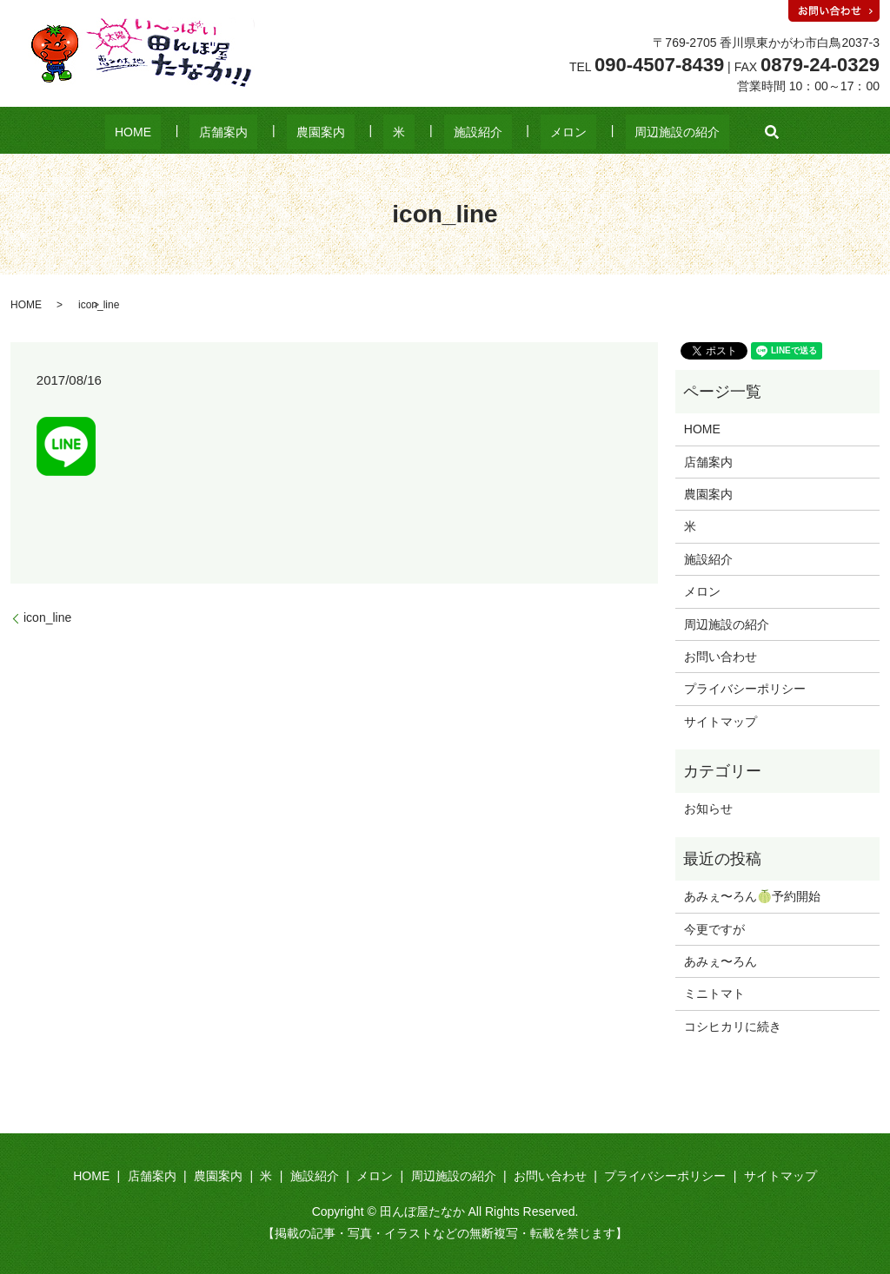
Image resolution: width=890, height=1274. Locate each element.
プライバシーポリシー (745, 689)
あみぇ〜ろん (720, 961)
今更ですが (714, 929)
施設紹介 (459, 132)
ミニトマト (714, 993)
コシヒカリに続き (732, 1026)
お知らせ (708, 808)
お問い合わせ (720, 656)
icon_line (47, 617)
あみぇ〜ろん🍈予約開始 (752, 896)
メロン (530, 132)
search (706, 132)
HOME (189, 132)
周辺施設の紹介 (620, 132)
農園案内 (339, 132)
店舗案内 (261, 132)
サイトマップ (720, 722)
